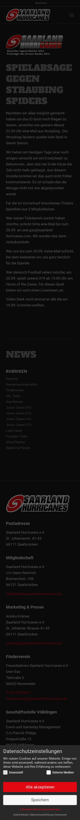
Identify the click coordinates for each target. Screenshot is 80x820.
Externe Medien (60, 772)
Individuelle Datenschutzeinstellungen (40, 809)
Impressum (61, 814)
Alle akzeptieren (40, 787)
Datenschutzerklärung (41, 814)
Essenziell (13, 772)
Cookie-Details (21, 814)
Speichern (40, 800)
